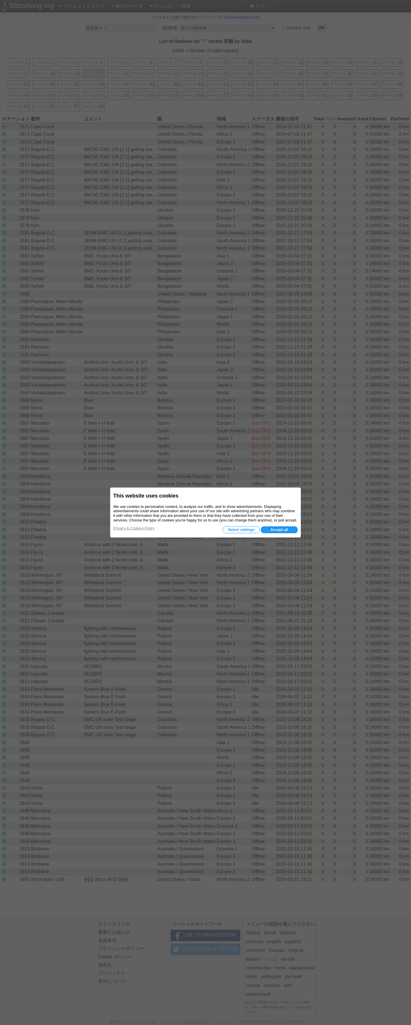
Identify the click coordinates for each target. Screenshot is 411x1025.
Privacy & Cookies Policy (134, 528)
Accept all (279, 529)
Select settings (241, 529)
